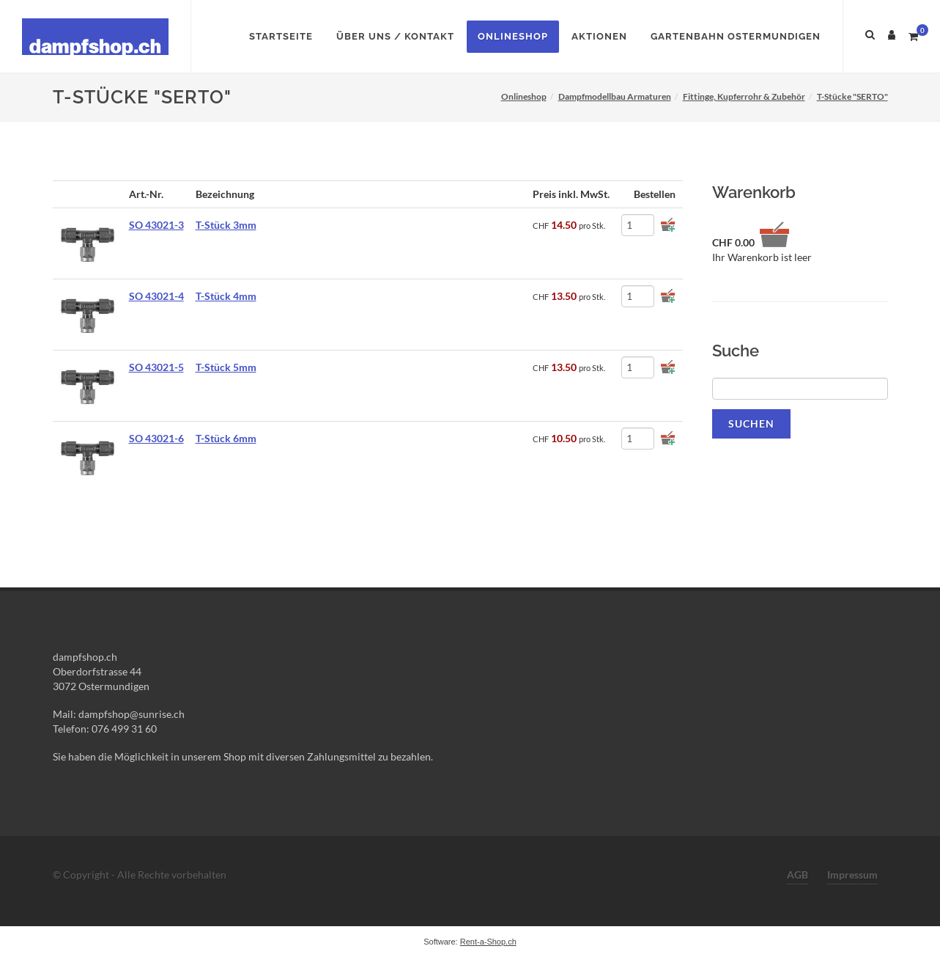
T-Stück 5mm (226, 367)
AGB (797, 874)
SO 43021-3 (156, 225)
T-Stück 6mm (226, 438)
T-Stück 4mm (226, 296)
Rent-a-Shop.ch (488, 941)
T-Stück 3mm (226, 225)
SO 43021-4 (156, 296)
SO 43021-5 (156, 367)
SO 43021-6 (156, 438)
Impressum (852, 874)
